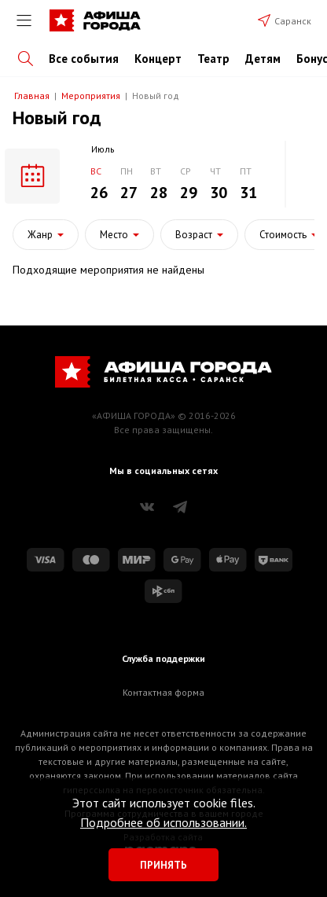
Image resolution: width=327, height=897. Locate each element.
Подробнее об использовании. (163, 822)
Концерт (158, 58)
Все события (84, 58)
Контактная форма (163, 692)
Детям (263, 58)
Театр (213, 58)
